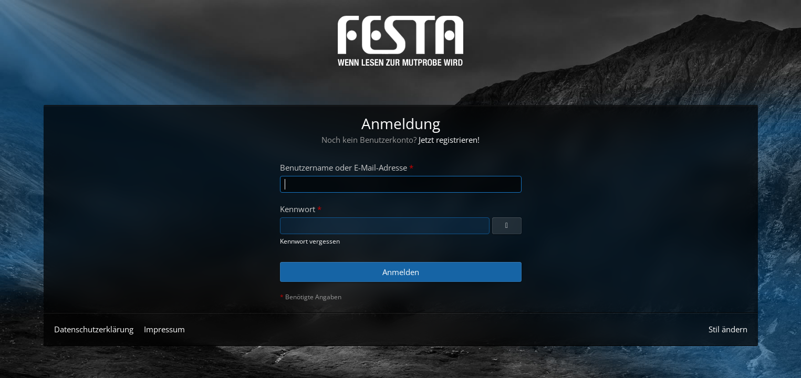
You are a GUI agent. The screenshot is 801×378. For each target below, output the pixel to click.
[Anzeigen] (507, 225)
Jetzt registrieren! (449, 139)
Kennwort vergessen (310, 241)
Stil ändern (728, 329)
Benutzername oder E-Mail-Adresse (343, 167)
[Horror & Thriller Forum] (400, 40)
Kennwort (297, 209)
